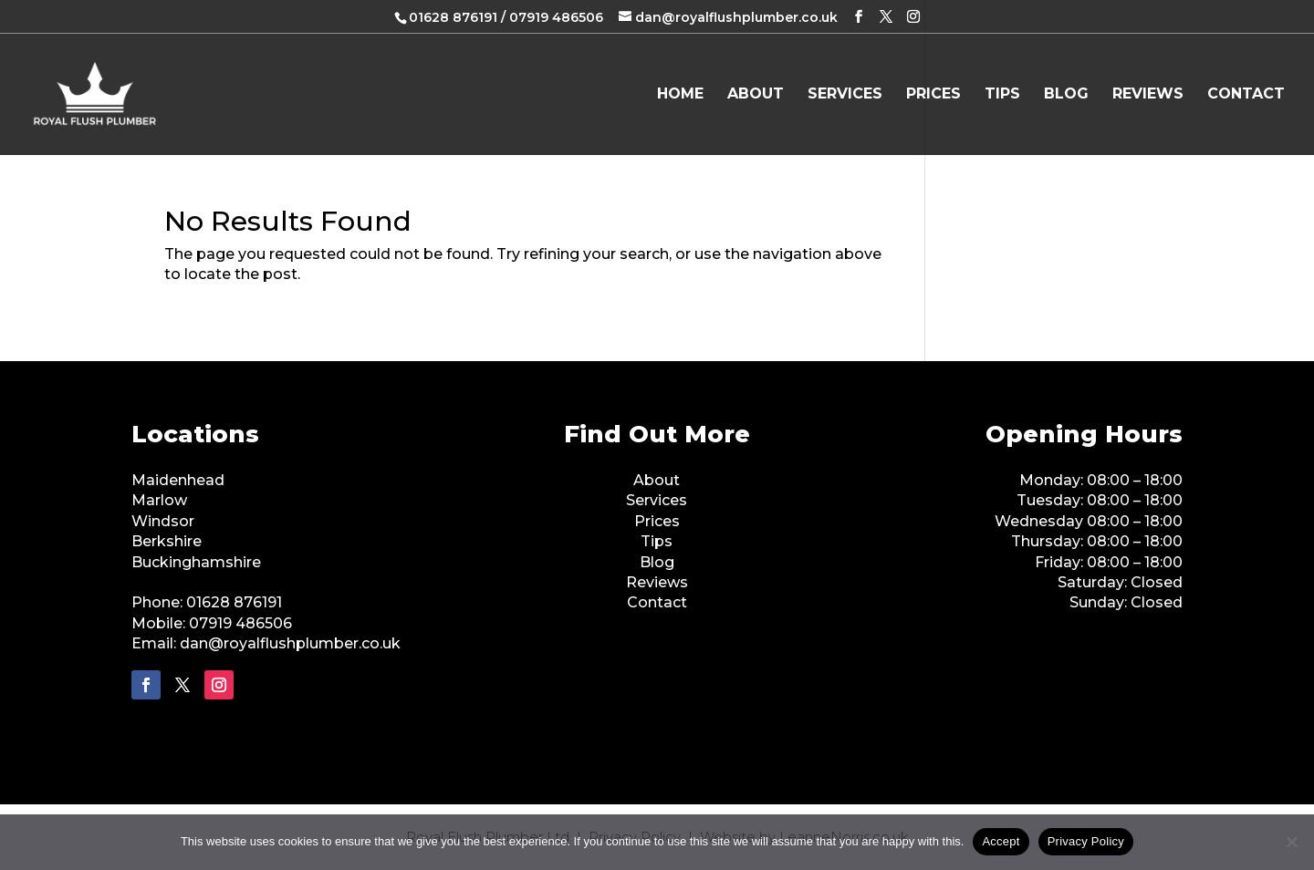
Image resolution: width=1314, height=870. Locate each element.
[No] (1291, 842)
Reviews (1148, 95)
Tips (1002, 95)
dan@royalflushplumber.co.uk (290, 643)
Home (680, 95)
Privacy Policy (1086, 841)
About (755, 95)
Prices (933, 95)
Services (845, 95)
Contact (1246, 95)
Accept (1000, 841)
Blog (1066, 95)
